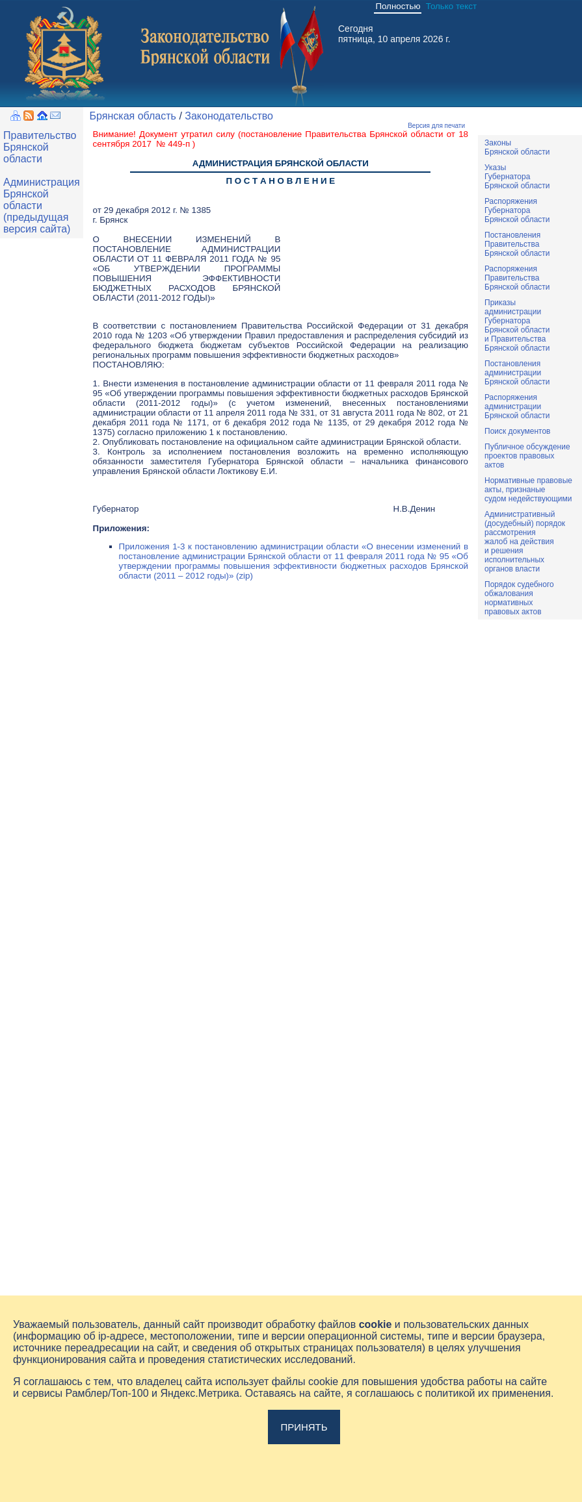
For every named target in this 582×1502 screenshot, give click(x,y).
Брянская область (133, 115)
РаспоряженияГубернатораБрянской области (517, 210)
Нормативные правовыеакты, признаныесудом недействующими (528, 489)
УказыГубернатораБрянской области (517, 176)
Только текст (451, 6)
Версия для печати (436, 125)
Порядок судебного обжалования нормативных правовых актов (519, 598)
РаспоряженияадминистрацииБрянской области (517, 406)
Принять (303, 1427)
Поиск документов (517, 431)
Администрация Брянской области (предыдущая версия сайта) (41, 205)
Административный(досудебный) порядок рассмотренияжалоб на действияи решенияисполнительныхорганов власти (524, 541)
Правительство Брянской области (39, 147)
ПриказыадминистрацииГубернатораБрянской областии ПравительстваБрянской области (517, 325)
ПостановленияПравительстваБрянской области (517, 244)
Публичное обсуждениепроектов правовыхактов (527, 455)
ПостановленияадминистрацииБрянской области (517, 372)
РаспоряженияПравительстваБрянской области (517, 278)
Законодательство (229, 115)
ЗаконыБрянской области (517, 147)
